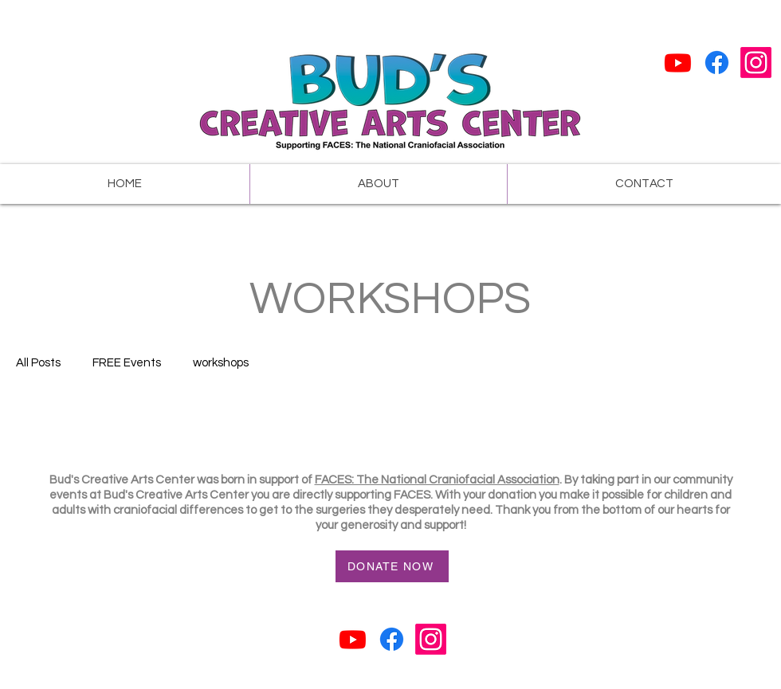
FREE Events (126, 363)
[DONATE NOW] (392, 566)
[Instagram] (755, 62)
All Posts (38, 363)
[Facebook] (716, 62)
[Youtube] (677, 62)
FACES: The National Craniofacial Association (437, 480)
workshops (221, 363)
